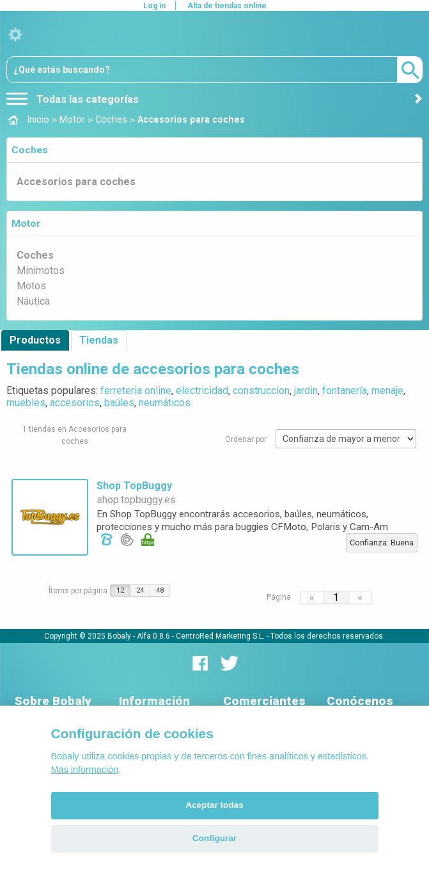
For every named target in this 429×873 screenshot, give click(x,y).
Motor (26, 223)
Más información (85, 769)
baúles (119, 403)
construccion (261, 390)
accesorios (75, 403)
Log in (154, 5)
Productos (35, 340)
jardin (306, 390)
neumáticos (165, 403)
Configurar (214, 838)
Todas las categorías (72, 99)
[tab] (214, 150)
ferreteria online (135, 390)
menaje (387, 390)
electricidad (202, 390)
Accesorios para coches (76, 182)
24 (140, 590)
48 (160, 590)
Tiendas (98, 340)
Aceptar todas (214, 805)
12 (120, 590)
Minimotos (41, 270)
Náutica (33, 301)
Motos (31, 286)
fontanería (344, 390)
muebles (25, 403)
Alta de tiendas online (227, 5)
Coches (30, 150)
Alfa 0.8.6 (153, 636)
